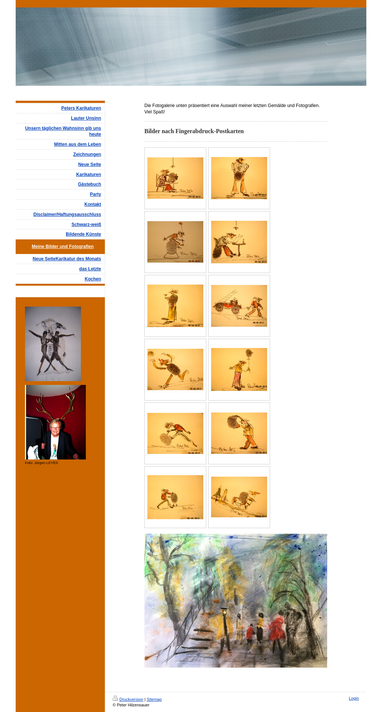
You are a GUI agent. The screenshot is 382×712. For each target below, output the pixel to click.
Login (354, 698)
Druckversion (128, 699)
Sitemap (154, 699)
